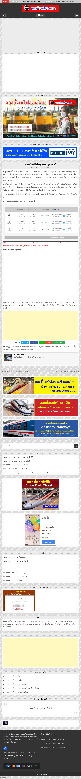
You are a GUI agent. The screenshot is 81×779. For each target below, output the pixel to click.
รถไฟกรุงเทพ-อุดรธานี (60, 347)
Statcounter (5, 777)
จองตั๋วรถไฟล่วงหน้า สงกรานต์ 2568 (16, 461)
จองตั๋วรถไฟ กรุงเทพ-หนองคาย (14, 565)
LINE (42, 343)
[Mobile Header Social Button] (4, 15)
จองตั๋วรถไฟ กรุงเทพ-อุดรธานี (40, 164)
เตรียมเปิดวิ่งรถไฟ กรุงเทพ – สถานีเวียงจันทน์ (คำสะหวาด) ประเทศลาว (29, 473)
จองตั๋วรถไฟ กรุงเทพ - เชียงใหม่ (52, 739)
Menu (41, 15)
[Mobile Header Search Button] (77, 15)
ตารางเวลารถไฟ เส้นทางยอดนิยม (15, 692)
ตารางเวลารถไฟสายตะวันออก (14, 684)
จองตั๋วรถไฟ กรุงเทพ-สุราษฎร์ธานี (15, 561)
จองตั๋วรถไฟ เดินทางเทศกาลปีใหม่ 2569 (18, 457)
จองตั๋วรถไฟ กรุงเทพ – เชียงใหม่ (15, 577)
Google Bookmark (59, 343)
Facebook (34, 343)
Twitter (25, 343)
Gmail (48, 343)
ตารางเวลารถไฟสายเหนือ (12, 680)
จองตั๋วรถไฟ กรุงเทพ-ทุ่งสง (13, 569)
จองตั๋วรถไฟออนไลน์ (40, 708)
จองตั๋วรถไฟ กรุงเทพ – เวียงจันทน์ (15, 465)
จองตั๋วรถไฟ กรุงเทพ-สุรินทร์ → (67, 371)
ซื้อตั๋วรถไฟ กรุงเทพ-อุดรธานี (40, 347)
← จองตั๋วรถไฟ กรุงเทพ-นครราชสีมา (15, 371)
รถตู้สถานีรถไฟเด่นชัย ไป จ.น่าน (15, 469)
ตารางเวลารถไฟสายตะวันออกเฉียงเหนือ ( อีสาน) (21, 688)
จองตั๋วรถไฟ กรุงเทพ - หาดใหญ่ (52, 744)
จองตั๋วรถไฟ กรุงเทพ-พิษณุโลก (14, 557)
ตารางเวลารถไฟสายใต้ (11, 676)
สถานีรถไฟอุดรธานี (28, 349)
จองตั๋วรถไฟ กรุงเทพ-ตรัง (12, 581)
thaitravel (36, 167)
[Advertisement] (40, 36)
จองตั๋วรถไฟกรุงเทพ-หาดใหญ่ (14, 573)
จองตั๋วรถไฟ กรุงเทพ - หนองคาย (53, 748)
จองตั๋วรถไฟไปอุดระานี (20, 347)
